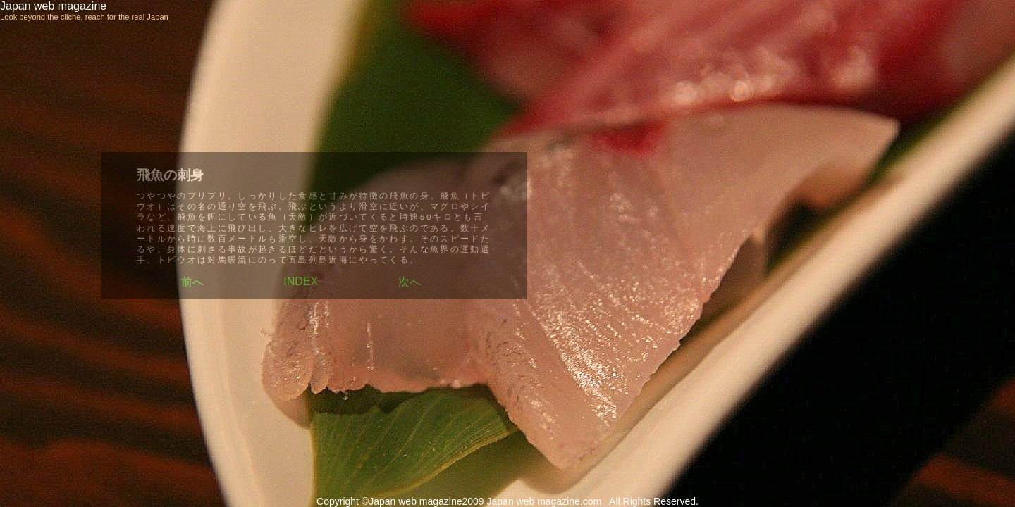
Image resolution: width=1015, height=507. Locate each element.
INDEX (300, 281)
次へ (409, 282)
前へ (192, 282)
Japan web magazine (53, 6)
